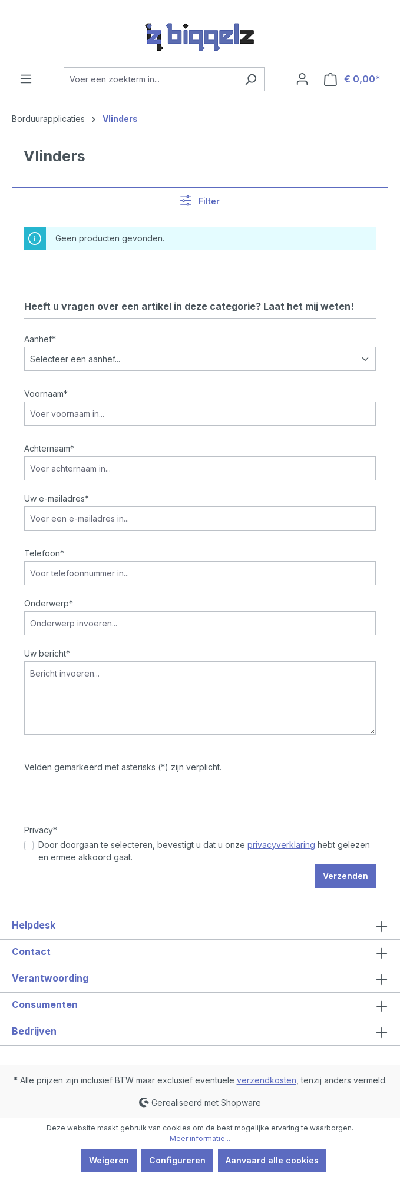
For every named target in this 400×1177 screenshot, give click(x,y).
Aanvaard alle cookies (272, 1160)
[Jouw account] (302, 79)
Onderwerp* (48, 603)
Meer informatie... (200, 1138)
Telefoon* (44, 553)
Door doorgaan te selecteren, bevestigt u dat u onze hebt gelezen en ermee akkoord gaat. (204, 851)
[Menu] (26, 79)
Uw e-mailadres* (56, 498)
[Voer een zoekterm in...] (150, 79)
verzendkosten (266, 1080)
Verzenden (345, 876)
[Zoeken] (251, 79)
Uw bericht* (47, 653)
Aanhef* (40, 339)
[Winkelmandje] (352, 79)
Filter (200, 200)
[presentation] (113, 801)
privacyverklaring (281, 845)
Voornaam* (46, 394)
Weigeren (109, 1160)
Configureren (177, 1160)
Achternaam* (49, 448)
